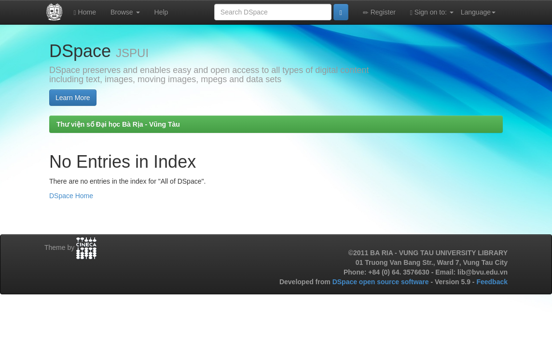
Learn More (72, 98)
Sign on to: (432, 12)
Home (85, 12)
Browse (125, 12)
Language (478, 12)
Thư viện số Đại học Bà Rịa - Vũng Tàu (118, 124)
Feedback (492, 282)
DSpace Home (71, 196)
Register (379, 12)
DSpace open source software (381, 282)
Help (161, 12)
